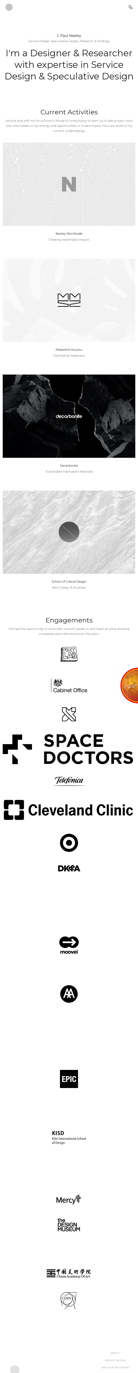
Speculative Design (115, 1367)
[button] (131, 7)
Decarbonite (69, 465)
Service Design (115, 1360)
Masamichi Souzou (69, 349)
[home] (67, 7)
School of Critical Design (69, 581)
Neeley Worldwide (69, 233)
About (115, 1353)
